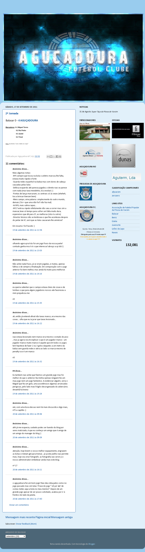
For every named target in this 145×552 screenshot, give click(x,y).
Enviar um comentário (19, 505)
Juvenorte (116, 225)
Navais (115, 233)
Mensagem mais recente (20, 517)
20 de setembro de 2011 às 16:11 (27, 470)
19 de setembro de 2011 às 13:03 (27, 251)
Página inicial (43, 517)
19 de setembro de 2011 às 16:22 (27, 324)
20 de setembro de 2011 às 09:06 (27, 414)
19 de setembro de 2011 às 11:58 (27, 230)
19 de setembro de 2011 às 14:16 (27, 274)
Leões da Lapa (118, 229)
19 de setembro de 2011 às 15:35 (27, 303)
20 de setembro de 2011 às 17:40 (27, 499)
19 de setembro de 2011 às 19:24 (27, 394)
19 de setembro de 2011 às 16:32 (27, 362)
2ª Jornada (12, 113)
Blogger (92, 544)
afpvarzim (116, 192)
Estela (114, 221)
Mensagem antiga (61, 517)
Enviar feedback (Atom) (26, 524)
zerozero (116, 196)
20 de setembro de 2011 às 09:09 (27, 438)
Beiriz (114, 218)
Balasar (115, 214)
